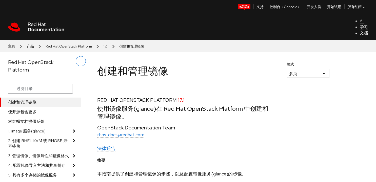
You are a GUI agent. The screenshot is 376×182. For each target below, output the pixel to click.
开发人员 (314, 7)
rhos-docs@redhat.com (120, 135)
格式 (290, 64)
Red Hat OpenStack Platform (69, 46)
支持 (260, 7)
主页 (11, 46)
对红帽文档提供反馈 (26, 121)
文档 (364, 33)
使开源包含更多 (22, 112)
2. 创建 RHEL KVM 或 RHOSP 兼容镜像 (38, 143)
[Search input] (40, 89)
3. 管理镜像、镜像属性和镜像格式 (38, 155)
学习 (364, 27)
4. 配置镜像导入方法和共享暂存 (36, 165)
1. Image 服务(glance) (27, 131)
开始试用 (334, 7)
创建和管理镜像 (22, 102)
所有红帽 (356, 7)
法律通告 (106, 148)
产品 (30, 46)
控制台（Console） (285, 7)
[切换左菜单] (81, 61)
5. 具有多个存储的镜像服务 (32, 175)
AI (362, 21)
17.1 (106, 46)
